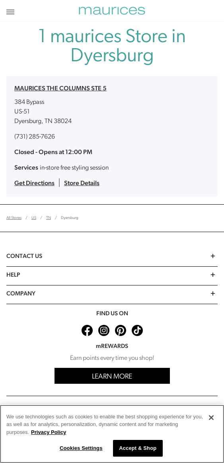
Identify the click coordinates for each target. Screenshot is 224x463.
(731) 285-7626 (34, 137)
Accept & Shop (137, 448)
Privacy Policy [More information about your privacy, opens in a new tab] (48, 432)
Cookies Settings (81, 448)
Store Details (81, 183)
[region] (112, 434)
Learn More (112, 377)
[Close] (211, 417)
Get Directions (34, 183)
